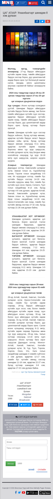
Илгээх (10, 464)
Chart (21, 3)
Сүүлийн (42, 470)
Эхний (31, 470)
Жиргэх (25, 405)
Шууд (33, 3)
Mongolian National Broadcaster (25, 397)
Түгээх (13, 405)
